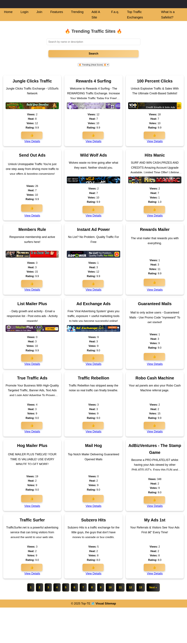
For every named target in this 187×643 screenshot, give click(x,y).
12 (130, 587)
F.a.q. (115, 12)
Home (8, 12)
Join (39, 12)
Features (56, 12)
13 (140, 587)
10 (110, 587)
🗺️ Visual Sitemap (103, 603)
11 (120, 587)
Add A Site (95, 14)
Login (24, 12)
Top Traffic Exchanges (135, 14)
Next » (153, 587)
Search (93, 53)
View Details (32, 141)
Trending (77, 12)
